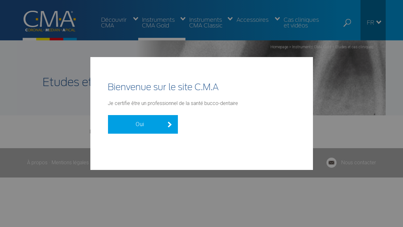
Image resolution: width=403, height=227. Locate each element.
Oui (140, 124)
